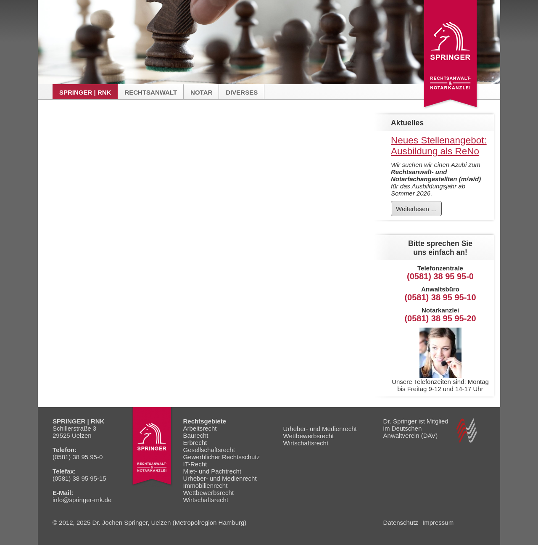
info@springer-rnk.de (82, 499)
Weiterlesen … (418, 210)
